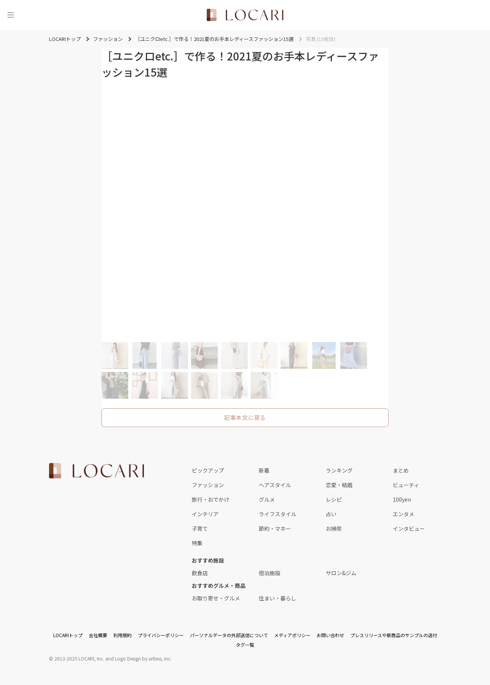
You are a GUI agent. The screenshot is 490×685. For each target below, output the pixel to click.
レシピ (334, 499)
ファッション (208, 485)
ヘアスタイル (275, 485)
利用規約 (122, 635)
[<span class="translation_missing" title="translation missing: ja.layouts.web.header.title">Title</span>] (245, 15)
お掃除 (334, 528)
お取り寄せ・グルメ (216, 598)
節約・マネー (275, 528)
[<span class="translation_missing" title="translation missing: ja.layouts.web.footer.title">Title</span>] (96, 470)
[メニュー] (10, 15)
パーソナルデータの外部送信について (229, 635)
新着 (264, 470)
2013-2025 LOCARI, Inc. (79, 658)
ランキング (339, 470)
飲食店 (200, 573)
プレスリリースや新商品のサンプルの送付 (393, 635)
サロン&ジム (341, 573)
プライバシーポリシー (161, 635)
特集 (197, 543)
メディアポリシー (292, 635)
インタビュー (409, 528)
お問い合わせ (330, 635)
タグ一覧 (245, 644)
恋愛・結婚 (339, 485)
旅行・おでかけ (210, 499)
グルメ (267, 499)
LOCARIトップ (68, 635)
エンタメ (403, 514)
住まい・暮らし (277, 598)
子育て (200, 528)
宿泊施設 (269, 573)
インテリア (205, 514)
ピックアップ (208, 470)
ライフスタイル (277, 514)
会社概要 (98, 635)
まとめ (401, 470)
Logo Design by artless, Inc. (143, 658)
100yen (402, 499)
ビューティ (406, 485)
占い (331, 514)
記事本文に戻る (245, 417)
